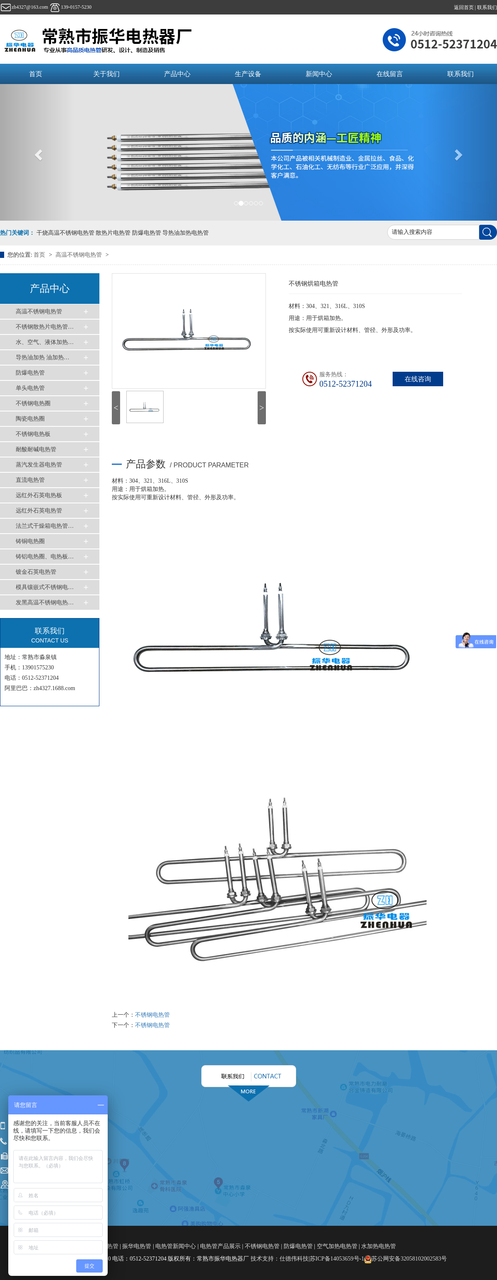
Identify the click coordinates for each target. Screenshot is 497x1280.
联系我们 (487, 7)
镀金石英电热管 (36, 572)
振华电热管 (136, 1246)
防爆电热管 (30, 373)
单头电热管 (30, 388)
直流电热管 (30, 480)
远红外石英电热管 (39, 511)
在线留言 (389, 73)
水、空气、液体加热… (45, 342)
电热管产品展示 (220, 1246)
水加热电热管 (378, 1246)
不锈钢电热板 (33, 434)
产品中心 (177, 73)
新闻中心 (319, 73)
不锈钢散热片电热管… (45, 327)
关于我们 (106, 73)
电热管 (110, 1246)
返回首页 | (465, 7)
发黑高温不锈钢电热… (45, 602)
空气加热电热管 (337, 1246)
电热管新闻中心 (175, 1246)
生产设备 (248, 73)
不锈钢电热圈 (33, 403)
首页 (35, 73)
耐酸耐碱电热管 (36, 449)
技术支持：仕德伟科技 (280, 1259)
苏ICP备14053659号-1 (337, 1259)
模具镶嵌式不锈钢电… (45, 587)
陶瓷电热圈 (30, 419)
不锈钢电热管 (152, 1015)
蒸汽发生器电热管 (39, 465)
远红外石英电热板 (39, 495)
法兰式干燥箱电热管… (45, 526)
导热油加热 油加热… (43, 357)
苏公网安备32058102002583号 (405, 1259)
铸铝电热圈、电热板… (45, 556)
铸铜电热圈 (30, 541)
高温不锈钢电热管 (79, 255)
